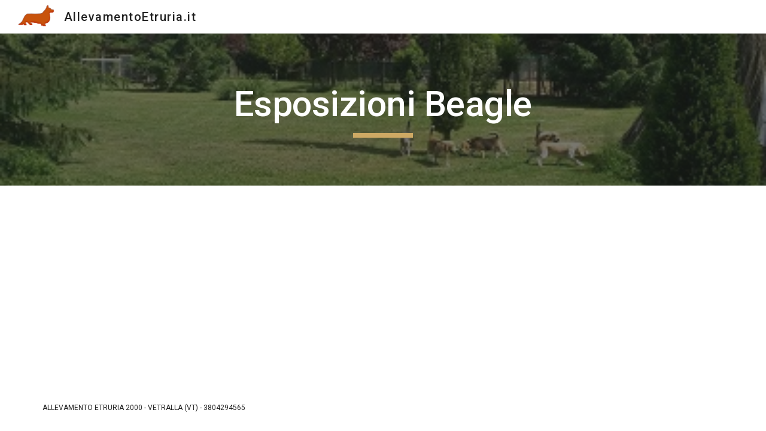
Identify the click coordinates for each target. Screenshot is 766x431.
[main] (383, 109)
